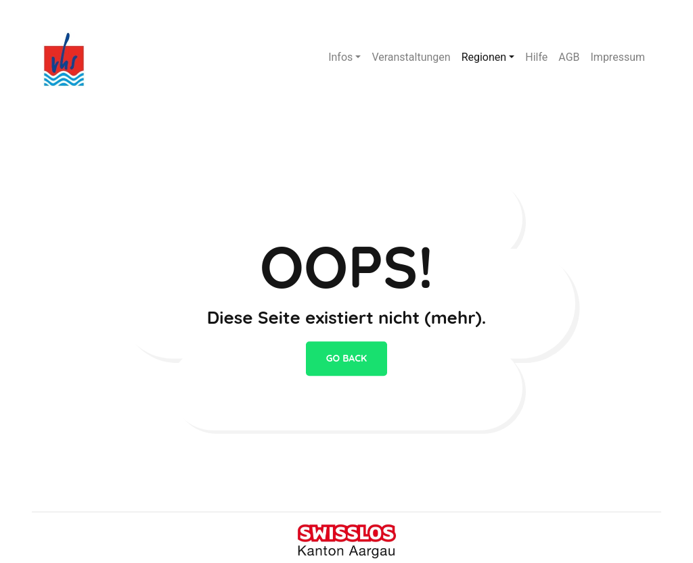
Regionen (484, 57)
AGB (568, 57)
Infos (340, 57)
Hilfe (536, 57)
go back (346, 358)
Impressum (618, 57)
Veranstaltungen (411, 57)
